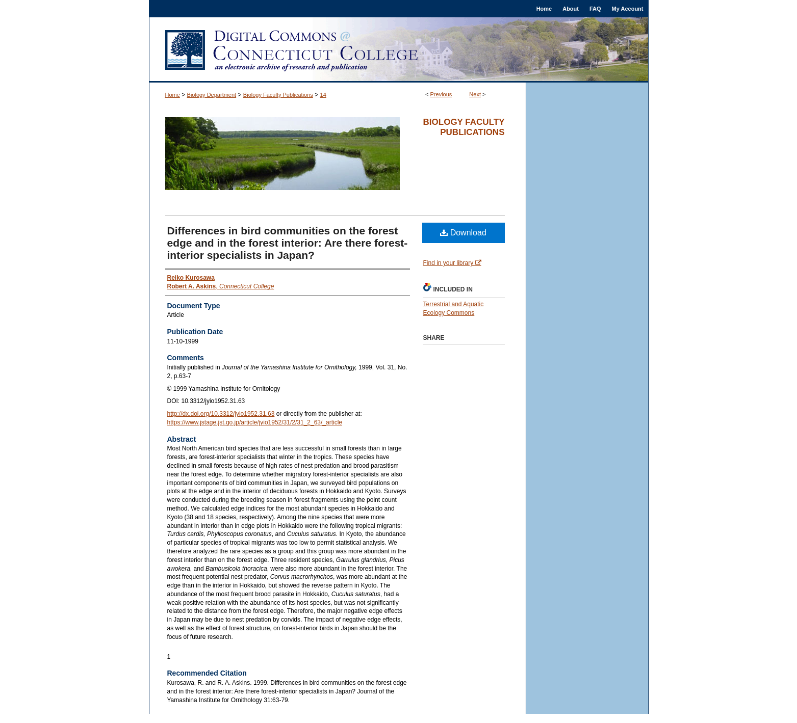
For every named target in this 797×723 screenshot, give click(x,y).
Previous (441, 94)
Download (463, 232)
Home (172, 95)
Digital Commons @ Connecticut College (399, 50)
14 (323, 95)
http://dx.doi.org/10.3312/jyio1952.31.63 (221, 413)
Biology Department (212, 95)
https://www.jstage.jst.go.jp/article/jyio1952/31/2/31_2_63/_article (255, 422)
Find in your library (452, 262)
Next (475, 94)
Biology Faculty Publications (278, 95)
